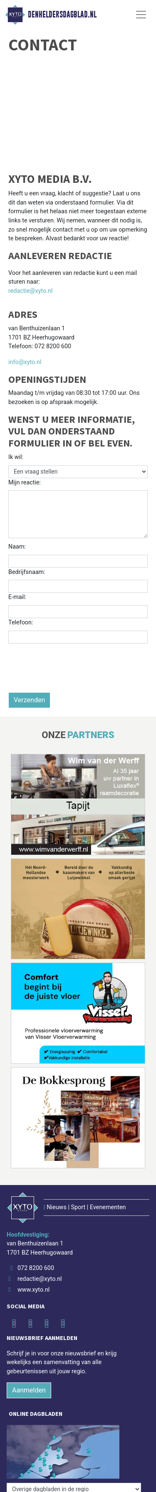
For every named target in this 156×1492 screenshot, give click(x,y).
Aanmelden (29, 1390)
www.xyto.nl (33, 1289)
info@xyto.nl (25, 362)
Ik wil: (15, 457)
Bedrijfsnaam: (26, 572)
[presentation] (71, 676)
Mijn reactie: (24, 482)
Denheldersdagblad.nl (62, 14)
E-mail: (17, 597)
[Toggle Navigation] (141, 14)
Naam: (17, 546)
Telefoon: (20, 622)
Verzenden (29, 700)
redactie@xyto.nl (30, 290)
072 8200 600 (35, 1268)
